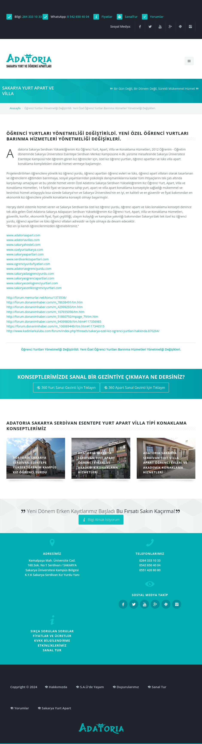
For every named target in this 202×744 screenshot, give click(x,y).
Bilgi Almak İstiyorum (101, 519)
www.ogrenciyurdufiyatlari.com (28, 264)
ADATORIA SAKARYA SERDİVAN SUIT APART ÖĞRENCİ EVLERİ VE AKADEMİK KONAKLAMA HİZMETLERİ (98, 462)
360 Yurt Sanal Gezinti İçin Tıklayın (66, 387)
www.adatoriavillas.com (23, 240)
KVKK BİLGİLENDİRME (52, 640)
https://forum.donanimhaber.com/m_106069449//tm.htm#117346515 (55, 326)
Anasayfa (15, 108)
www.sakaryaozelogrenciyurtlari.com (32, 283)
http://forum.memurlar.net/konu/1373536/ (36, 297)
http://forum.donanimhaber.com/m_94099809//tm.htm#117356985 (53, 321)
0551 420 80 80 (150, 570)
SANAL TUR (52, 650)
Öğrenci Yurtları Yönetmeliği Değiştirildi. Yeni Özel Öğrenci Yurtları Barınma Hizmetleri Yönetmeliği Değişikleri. (101, 349)
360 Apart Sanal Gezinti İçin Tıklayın (134, 387)
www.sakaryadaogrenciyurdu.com (30, 273)
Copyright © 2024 (23, 687)
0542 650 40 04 (150, 565)
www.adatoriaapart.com (23, 235)
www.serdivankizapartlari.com (27, 259)
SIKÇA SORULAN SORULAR (52, 631)
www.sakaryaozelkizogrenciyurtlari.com (34, 288)
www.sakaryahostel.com (23, 245)
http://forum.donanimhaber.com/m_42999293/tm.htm (44, 307)
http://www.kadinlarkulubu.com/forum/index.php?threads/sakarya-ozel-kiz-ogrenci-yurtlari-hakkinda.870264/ (82, 331)
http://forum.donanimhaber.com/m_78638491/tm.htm (44, 302)
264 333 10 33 (32, 17)
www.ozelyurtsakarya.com (24, 250)
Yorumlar (157, 17)
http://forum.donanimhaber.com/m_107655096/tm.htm (45, 312)
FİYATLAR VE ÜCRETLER (52, 636)
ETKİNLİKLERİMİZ (52, 645)
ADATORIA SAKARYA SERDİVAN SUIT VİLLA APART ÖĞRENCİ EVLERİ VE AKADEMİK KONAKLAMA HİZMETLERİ (165, 462)
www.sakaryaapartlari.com (25, 254)
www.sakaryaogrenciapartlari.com (30, 278)
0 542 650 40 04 (78, 17)
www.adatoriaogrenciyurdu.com (28, 269)
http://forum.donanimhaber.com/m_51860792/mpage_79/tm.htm (52, 317)
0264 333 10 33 (150, 560)
